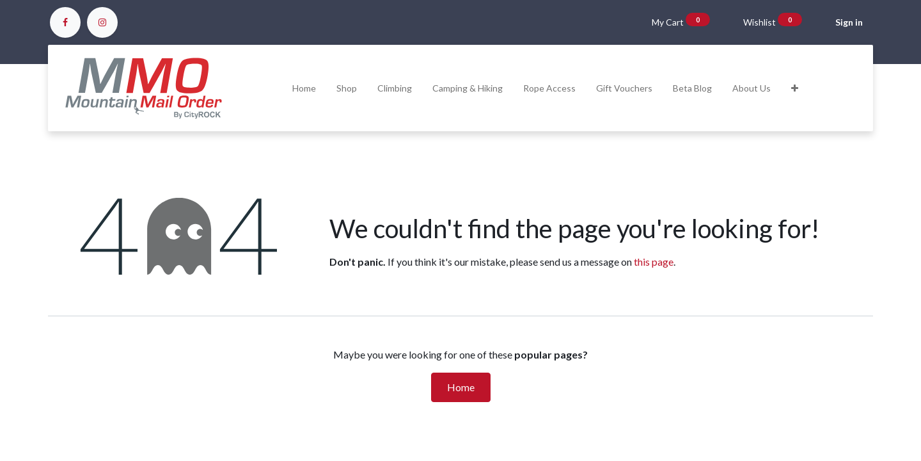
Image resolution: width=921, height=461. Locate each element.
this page (653, 261)
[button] (794, 88)
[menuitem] (304, 88)
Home (461, 387)
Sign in (849, 22)
